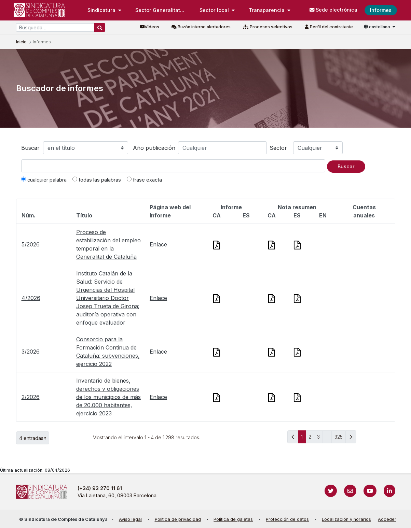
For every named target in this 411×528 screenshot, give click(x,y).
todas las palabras (96, 179)
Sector (278, 147)
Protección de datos (287, 519)
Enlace (158, 244)
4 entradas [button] (34, 437)
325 (340, 438)
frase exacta (144, 179)
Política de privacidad (178, 519)
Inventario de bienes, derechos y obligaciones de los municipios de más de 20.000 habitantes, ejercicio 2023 (108, 397)
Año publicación (154, 147)
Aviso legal (130, 519)
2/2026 (31, 397)
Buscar (30, 147)
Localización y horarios (346, 519)
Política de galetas (233, 519)
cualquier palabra (44, 179)
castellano (377, 26)
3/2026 (31, 351)
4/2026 (31, 298)
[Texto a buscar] (173, 165)
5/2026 (31, 244)
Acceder (387, 519)
